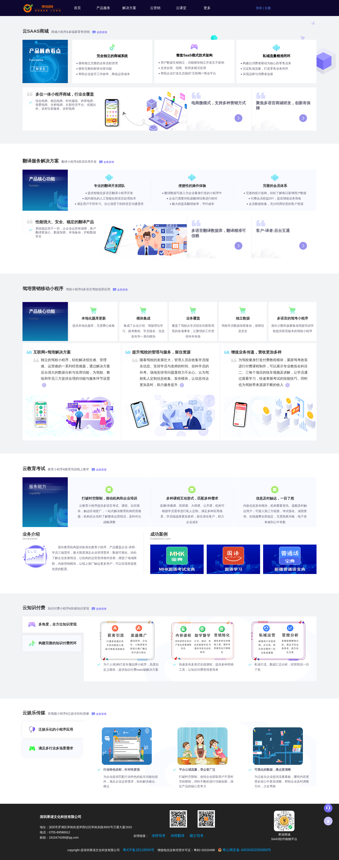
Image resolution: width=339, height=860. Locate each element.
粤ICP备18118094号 (138, 850)
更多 (207, 8)
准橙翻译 (177, 835)
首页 (77, 8)
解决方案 (129, 8)
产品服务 (103, 8)
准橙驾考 (158, 835)
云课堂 (181, 8)
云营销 (155, 8)
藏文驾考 (196, 835)
